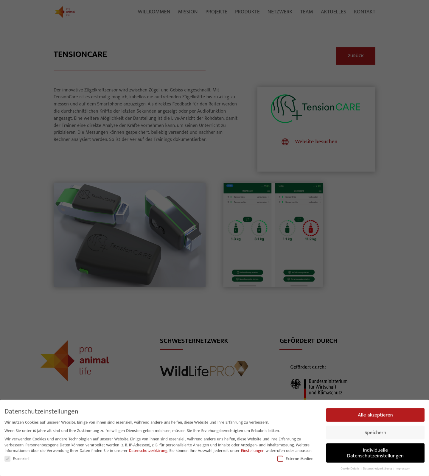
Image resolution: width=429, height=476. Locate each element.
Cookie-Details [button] (350, 467)
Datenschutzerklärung (148, 449)
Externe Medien (295, 457)
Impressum (403, 467)
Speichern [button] (375, 431)
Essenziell (16, 457)
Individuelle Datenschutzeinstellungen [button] (375, 451)
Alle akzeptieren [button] (375, 413)
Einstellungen (253, 449)
